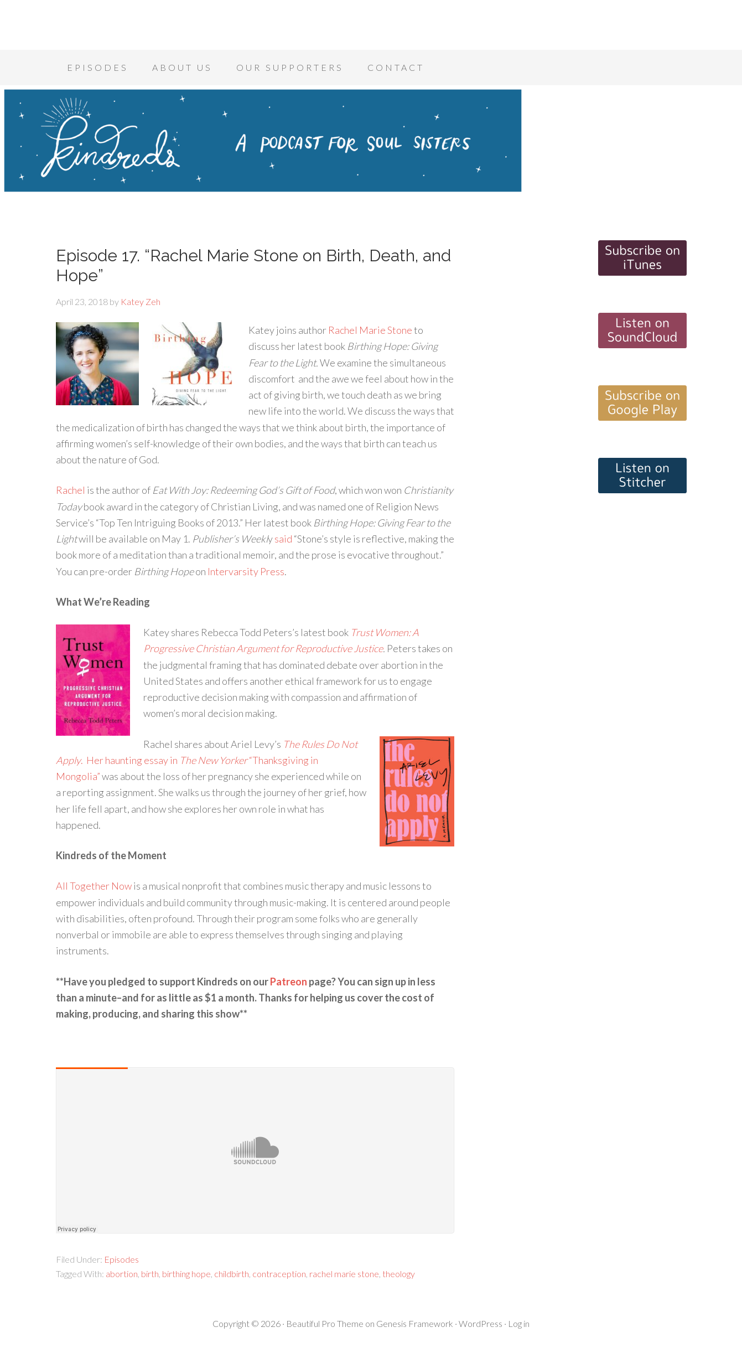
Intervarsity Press (245, 571)
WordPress (480, 1323)
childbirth (231, 1273)
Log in (519, 1323)
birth (150, 1273)
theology (398, 1273)
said (283, 539)
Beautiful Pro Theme (325, 1323)
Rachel (70, 490)
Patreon (288, 981)
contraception (279, 1273)
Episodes (121, 1259)
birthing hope (186, 1273)
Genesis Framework (414, 1323)
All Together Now (94, 886)
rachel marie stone (344, 1273)
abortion (122, 1273)
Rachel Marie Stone (370, 330)
